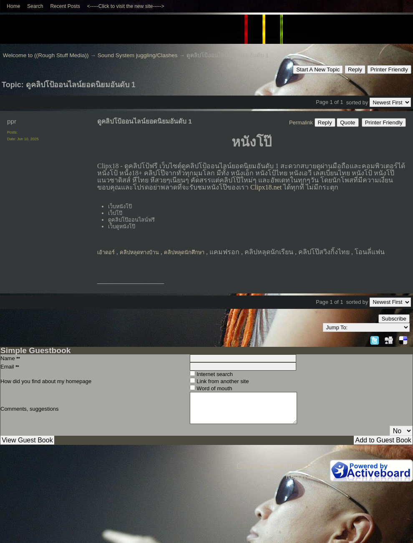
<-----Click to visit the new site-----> (125, 6)
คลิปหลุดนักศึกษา (184, 252)
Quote (347, 122)
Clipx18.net (266, 187)
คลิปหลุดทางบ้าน (139, 252)
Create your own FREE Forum (281, 466)
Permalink (301, 122)
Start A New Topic (318, 69)
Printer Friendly (389, 69)
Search (35, 6)
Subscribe (394, 319)
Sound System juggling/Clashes (138, 55)
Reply (355, 69)
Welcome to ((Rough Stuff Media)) (46, 55)
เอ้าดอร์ (106, 252)
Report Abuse (306, 476)
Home (13, 6)
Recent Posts (65, 6)
